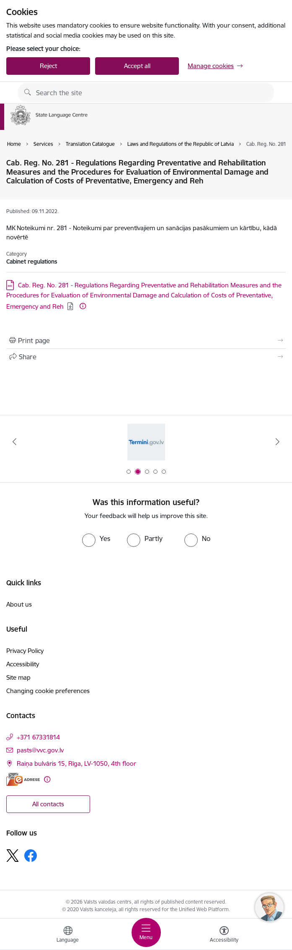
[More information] (83, 306)
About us (19, 604)
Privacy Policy (25, 651)
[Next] (277, 441)
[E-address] (23, 779)
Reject (48, 66)
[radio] (96, 538)
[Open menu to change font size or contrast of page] (224, 935)
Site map (18, 677)
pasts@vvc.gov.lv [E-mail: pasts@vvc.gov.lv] (40, 750)
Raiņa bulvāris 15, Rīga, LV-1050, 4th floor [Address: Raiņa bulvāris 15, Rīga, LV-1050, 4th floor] (76, 763)
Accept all (137, 66)
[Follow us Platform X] (12, 855)
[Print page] (146, 340)
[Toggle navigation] (146, 932)
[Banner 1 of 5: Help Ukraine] (146, 442)
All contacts (48, 804)
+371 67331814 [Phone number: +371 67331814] (38, 737)
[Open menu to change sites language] (68, 935)
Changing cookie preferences (48, 691)
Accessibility (22, 664)
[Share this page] (146, 357)
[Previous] (14, 441)
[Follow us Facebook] (30, 855)
